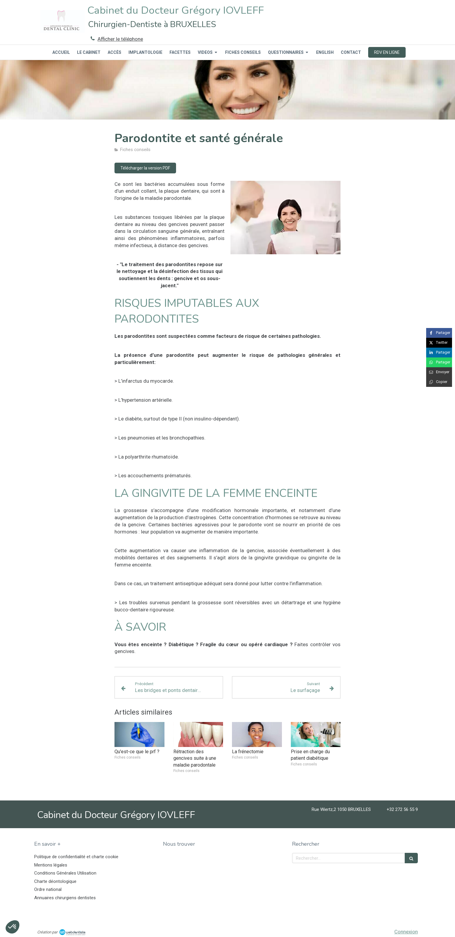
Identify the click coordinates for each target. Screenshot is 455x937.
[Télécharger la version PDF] (145, 168)
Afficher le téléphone (120, 39)
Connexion (406, 932)
